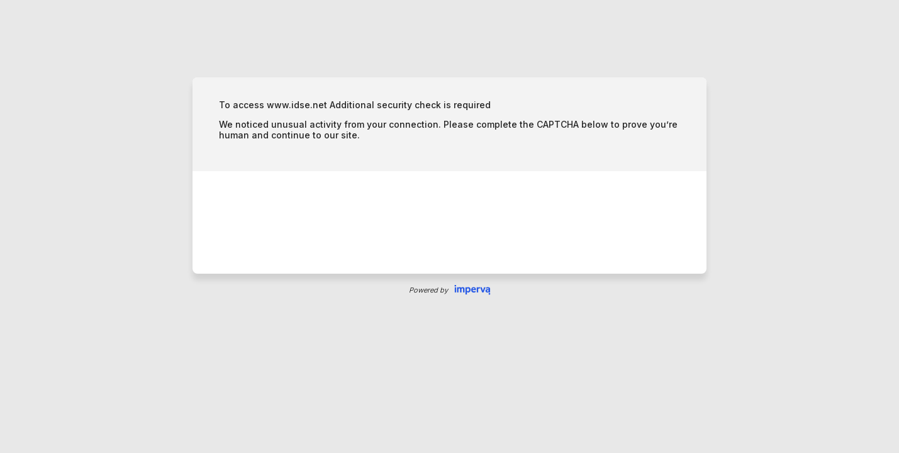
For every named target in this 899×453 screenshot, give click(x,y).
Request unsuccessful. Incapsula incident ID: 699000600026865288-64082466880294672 (449, 226)
